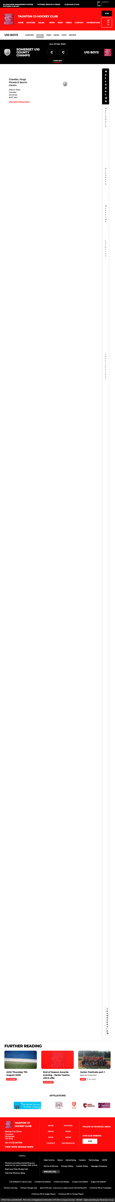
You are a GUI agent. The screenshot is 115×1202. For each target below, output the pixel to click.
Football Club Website (42, 1182)
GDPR (104, 1160)
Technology (94, 1160)
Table (48, 35)
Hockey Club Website (80, 1182)
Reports (72, 35)
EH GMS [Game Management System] (18, 4)
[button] (20, 22)
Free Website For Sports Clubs (20, 1182)
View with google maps (19, 102)
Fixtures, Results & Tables (48, 4)
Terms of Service (51, 1166)
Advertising (71, 1160)
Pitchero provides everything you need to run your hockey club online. (21, 1164)
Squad (56, 35)
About (60, 1160)
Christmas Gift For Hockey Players (71, 1194)
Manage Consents (99, 1166)
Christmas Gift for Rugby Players (43, 1194)
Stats (64, 35)
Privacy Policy (67, 1166)
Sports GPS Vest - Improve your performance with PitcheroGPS (63, 1188)
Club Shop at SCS (71, 4)
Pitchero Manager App (28, 1188)
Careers (82, 1160)
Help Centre (49, 1160)
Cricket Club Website (61, 1182)
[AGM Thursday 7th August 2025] (20, 1060)
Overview (29, 35)
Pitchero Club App (11, 6)
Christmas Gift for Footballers (100, 1188)
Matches (40, 35)
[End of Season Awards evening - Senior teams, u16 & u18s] (57, 1060)
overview (57, 61)
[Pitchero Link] (107, 4)
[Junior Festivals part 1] (94, 1060)
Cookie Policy (82, 1166)
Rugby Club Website (98, 1182)
